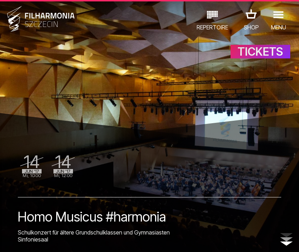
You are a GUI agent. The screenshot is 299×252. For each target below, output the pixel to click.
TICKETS (260, 51)
